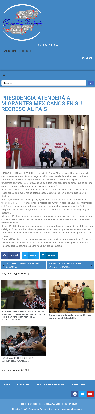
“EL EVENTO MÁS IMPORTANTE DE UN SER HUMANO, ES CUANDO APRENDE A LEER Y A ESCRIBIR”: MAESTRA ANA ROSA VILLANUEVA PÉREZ (23, 315)
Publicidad (24, 384)
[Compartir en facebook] (10, 255)
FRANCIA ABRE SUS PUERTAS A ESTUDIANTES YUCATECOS (17, 359)
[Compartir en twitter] (30, 255)
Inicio (7, 384)
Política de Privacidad (51, 384)
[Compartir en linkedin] (49, 255)
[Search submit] (91, 83)
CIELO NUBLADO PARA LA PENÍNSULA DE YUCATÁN (22, 265)
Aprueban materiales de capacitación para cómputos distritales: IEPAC (70, 316)
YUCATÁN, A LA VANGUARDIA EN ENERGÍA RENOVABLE (71, 265)
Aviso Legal (79, 384)
